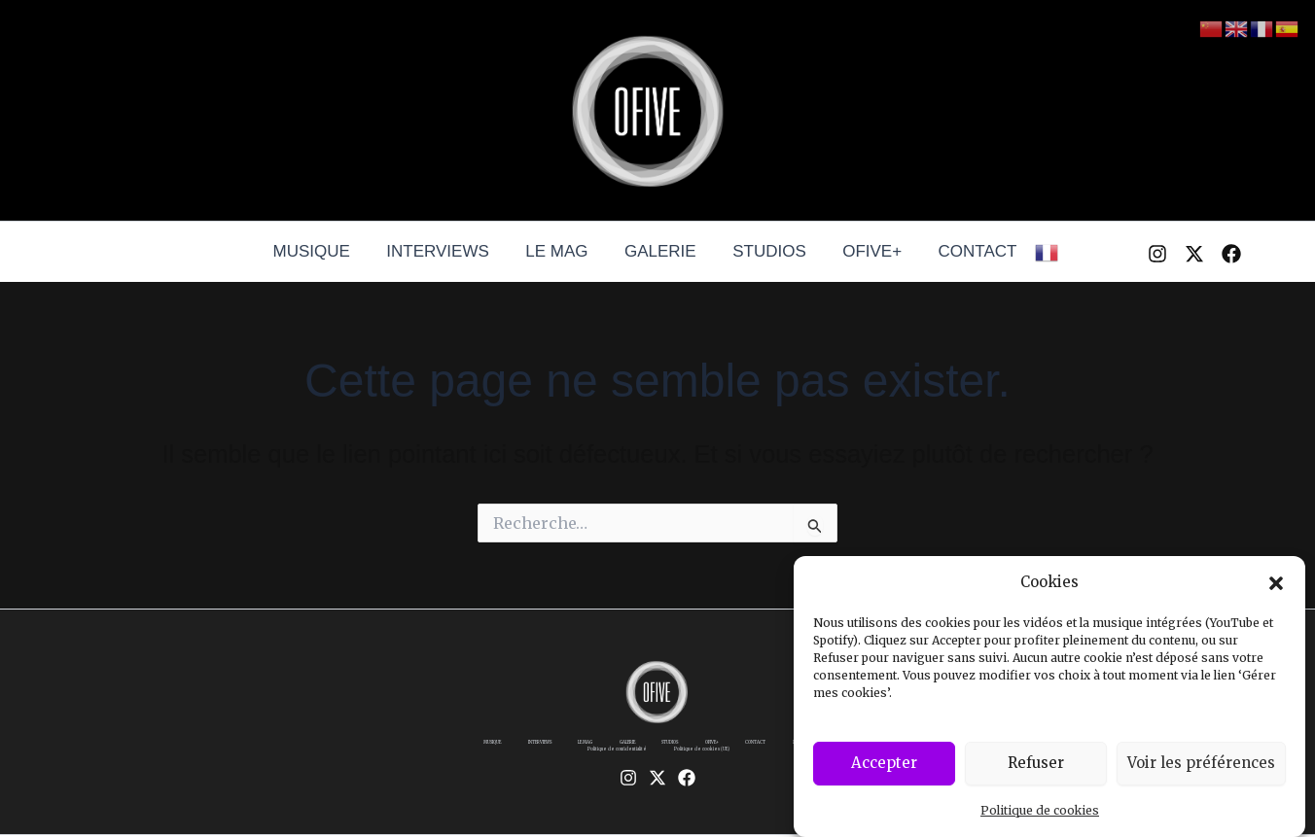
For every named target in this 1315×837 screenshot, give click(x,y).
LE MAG (560, 251)
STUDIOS (766, 251)
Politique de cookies (1039, 813)
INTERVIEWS (444, 251)
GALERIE (660, 251)
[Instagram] (1157, 253)
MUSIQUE (321, 251)
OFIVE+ (865, 251)
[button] (1276, 586)
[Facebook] (1231, 253)
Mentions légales (527, 762)
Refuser (1036, 766)
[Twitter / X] (1194, 253)
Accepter (884, 766)
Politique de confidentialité (642, 762)
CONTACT (967, 251)
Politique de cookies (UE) (775, 762)
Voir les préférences (1201, 766)
